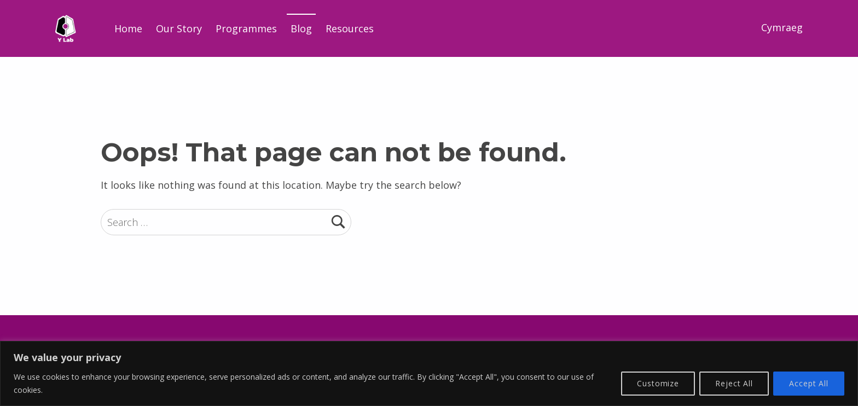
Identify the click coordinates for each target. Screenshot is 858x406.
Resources (350, 28)
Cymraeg (782, 27)
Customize (658, 383)
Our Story (179, 28)
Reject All (734, 383)
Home (128, 28)
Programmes (246, 28)
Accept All (808, 383)
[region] (429, 373)
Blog (301, 28)
